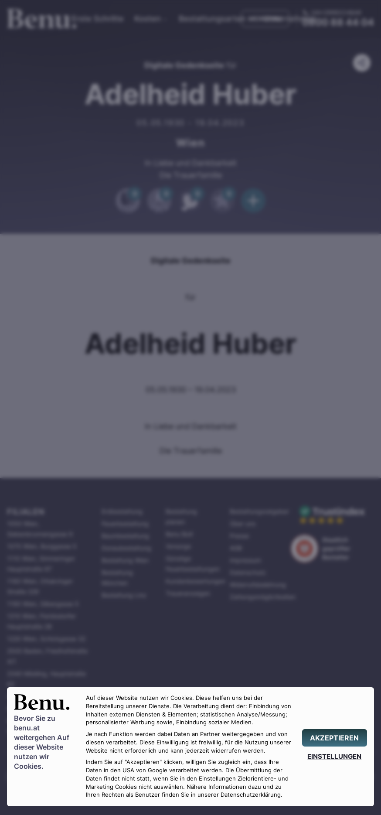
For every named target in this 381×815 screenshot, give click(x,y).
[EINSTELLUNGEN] (334, 756)
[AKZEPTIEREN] (334, 738)
